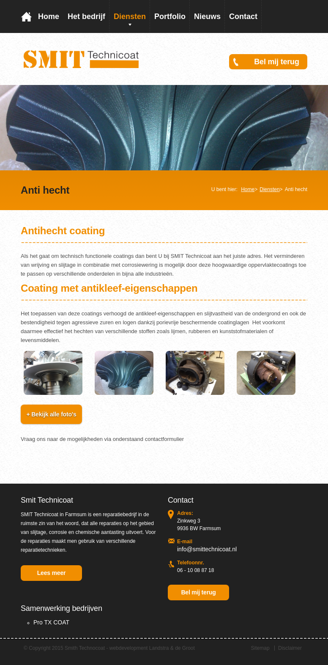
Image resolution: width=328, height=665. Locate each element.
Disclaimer (290, 648)
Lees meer (51, 572)
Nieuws (207, 16)
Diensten (130, 16)
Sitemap (260, 648)
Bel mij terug (276, 61)
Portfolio (170, 16)
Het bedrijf (86, 16)
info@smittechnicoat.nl (207, 549)
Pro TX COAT (51, 622)
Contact (243, 16)
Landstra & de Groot (172, 648)
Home (48, 16)
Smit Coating (81, 59)
